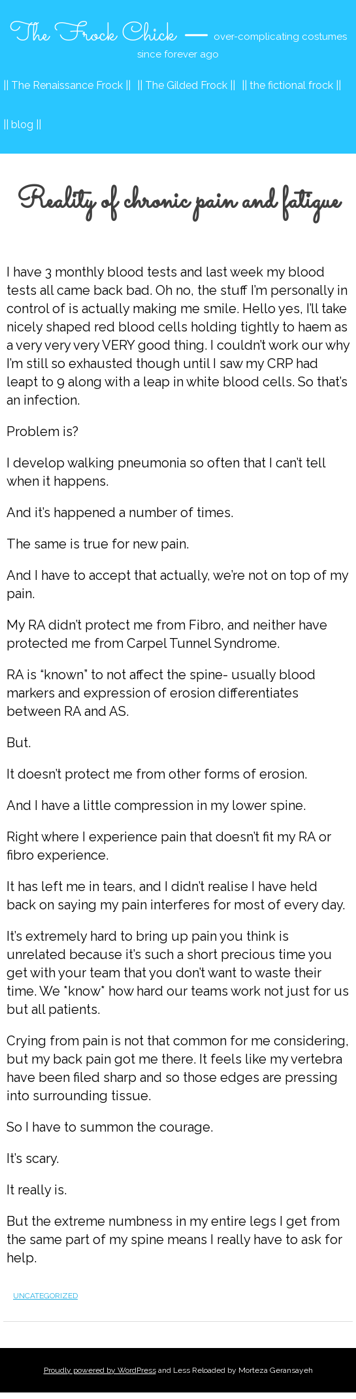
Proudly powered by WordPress (100, 1370)
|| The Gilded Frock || (186, 85)
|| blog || (22, 124)
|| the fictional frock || (291, 85)
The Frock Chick (93, 35)
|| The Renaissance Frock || (67, 85)
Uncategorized (45, 1295)
